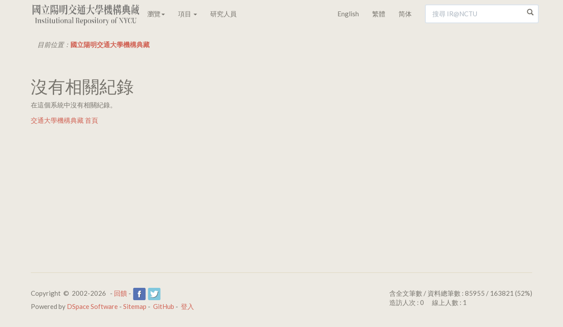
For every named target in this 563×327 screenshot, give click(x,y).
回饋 (120, 293)
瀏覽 (156, 14)
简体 (405, 14)
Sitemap (134, 306)
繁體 (378, 14)
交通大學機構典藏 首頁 (64, 120)
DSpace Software (92, 306)
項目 (187, 14)
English (348, 14)
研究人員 (223, 14)
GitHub (163, 306)
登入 (187, 306)
